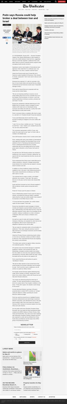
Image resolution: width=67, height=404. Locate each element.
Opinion (24, 1)
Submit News (34, 9)
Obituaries (17, 1)
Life (29, 1)
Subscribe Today (42, 9)
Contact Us (41, 396)
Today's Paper (27, 9)
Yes (15, 338)
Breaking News (27, 334)
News (6, 1)
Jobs (41, 1)
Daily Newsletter (17, 335)
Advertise (52, 396)
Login (47, 9)
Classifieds (35, 1)
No (20, 338)
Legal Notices (47, 1)
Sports (11, 1)
